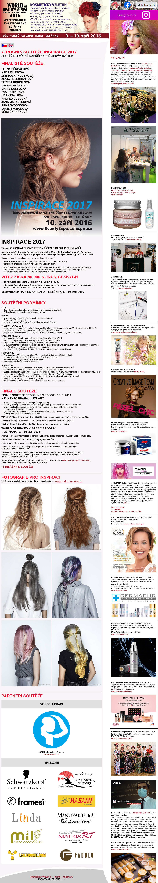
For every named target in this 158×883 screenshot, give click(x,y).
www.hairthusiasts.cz (69, 481)
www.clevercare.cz (125, 288)
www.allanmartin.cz (133, 240)
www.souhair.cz (51, 754)
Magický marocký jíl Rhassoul (122, 190)
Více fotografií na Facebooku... (123, 84)
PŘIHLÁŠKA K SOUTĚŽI (17, 466)
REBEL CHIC (139, 372)
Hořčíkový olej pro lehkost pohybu (123, 193)
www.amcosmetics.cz (119, 634)
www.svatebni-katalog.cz (134, 524)
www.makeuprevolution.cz (121, 691)
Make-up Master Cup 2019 (121, 738)
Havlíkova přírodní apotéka (139, 68)
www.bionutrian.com (119, 431)
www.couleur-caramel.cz (121, 849)
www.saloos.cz (117, 195)
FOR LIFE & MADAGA (141, 813)
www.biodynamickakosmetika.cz (124, 332)
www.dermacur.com (119, 591)
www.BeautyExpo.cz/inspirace (75, 460)
